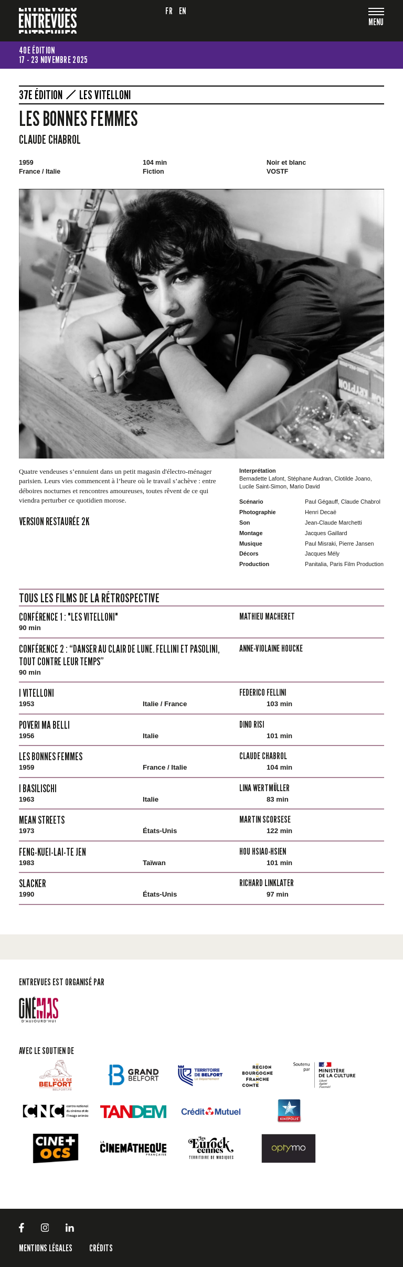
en (182, 10)
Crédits (101, 1247)
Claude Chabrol (50, 139)
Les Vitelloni (105, 95)
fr (169, 10)
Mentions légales (45, 1247)
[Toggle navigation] (376, 22)
